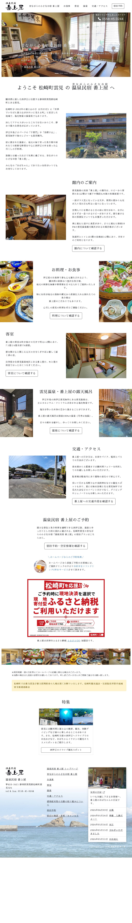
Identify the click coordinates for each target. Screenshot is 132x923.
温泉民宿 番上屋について (37, 67)
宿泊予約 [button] (118, 6)
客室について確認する (22, 373)
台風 (111, 864)
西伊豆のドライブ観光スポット (66, 787)
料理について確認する (66, 315)
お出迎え (113, 893)
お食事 (67, 6)
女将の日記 (96, 846)
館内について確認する (88, 248)
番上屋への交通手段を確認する (93, 501)
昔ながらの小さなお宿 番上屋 (44, 6)
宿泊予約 (51, 847)
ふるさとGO (73, 641)
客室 (77, 6)
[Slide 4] (71, 73)
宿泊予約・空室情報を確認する (66, 546)
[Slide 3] (66, 73)
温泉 (85, 6)
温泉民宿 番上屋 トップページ (62, 806)
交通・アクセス (100, 6)
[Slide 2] (61, 73)
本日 (111, 878)
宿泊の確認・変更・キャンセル (63, 853)
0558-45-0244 (26, 828)
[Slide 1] (57, 73)
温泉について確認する (66, 430)
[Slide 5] (75, 73)
